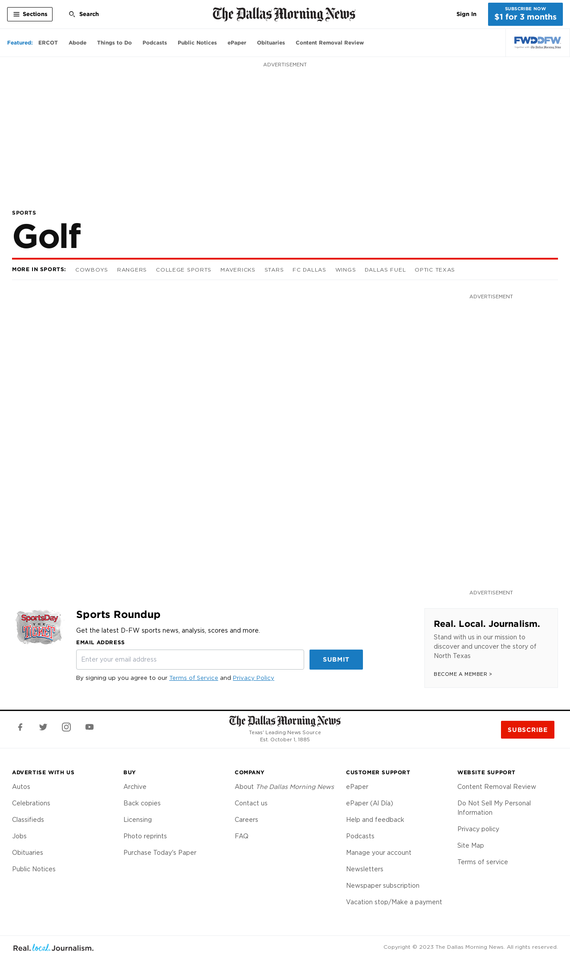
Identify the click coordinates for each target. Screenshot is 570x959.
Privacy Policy (253, 678)
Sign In (466, 14)
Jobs (19, 836)
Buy (129, 772)
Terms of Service (193, 678)
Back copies (142, 803)
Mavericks (237, 269)
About (284, 786)
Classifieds (28, 819)
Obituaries (27, 852)
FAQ (241, 836)
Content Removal (330, 42)
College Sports (184, 269)
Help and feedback (375, 819)
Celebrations (31, 803)
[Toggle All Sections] (30, 14)
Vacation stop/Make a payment (394, 902)
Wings (345, 269)
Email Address (100, 642)
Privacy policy (478, 829)
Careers (246, 819)
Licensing (137, 819)
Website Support (486, 772)
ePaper (357, 786)
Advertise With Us (43, 772)
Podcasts (360, 836)
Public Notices (34, 869)
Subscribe (527, 729)
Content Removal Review (496, 786)
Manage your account (378, 852)
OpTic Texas (435, 269)
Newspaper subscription (382, 885)
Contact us (251, 803)
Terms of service (482, 862)
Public (197, 42)
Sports (24, 212)
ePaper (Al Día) (369, 803)
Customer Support (378, 772)
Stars (274, 269)
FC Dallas (309, 269)
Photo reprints (145, 836)
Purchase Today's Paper (159, 852)
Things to (114, 42)
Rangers (132, 269)
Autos (21, 786)
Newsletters (364, 869)
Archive (135, 786)
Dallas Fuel (385, 269)
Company (250, 772)
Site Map (470, 845)
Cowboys (91, 269)
